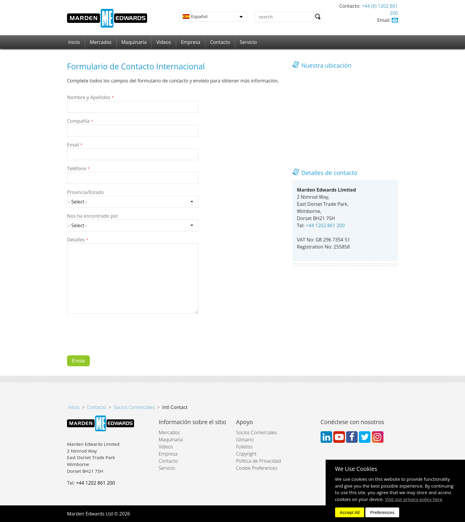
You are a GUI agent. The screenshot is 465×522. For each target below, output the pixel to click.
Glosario (245, 439)
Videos (163, 42)
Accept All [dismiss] (350, 512)
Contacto (220, 42)
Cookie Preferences (256, 468)
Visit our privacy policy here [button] (413, 499)
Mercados (101, 42)
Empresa (190, 42)
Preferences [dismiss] (382, 512)
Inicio (74, 42)
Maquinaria (133, 42)
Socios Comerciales (134, 407)
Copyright (246, 454)
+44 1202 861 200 (325, 225)
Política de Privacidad (258, 461)
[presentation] (112, 339)
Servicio (248, 42)
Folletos (244, 446)
